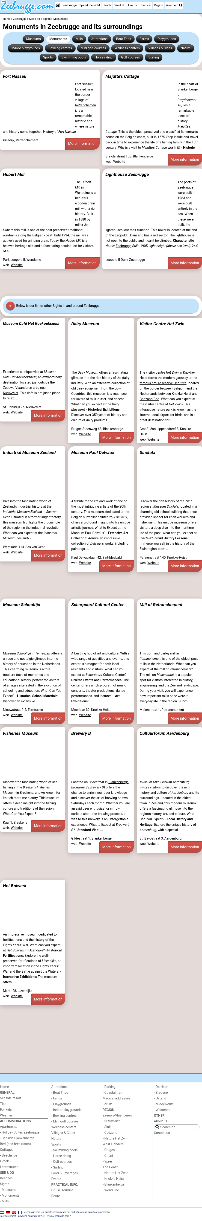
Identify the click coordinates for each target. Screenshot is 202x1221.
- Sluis (107, 1127)
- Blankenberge (114, 1184)
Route (55, 1196)
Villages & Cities (160, 48)
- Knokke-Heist (113, 1179)
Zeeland (176, 685)
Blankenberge (188, 89)
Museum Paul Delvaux (92, 452)
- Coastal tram (113, 1093)
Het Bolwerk (15, 885)
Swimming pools (73, 57)
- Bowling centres (64, 1116)
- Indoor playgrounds (66, 1110)
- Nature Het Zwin (115, 1138)
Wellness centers (127, 48)
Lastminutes (9, 1167)
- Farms (56, 1098)
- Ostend (160, 1098)
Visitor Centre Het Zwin (162, 323)
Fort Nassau (14, 76)
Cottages (6, 1150)
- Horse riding (61, 1156)
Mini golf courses (93, 48)
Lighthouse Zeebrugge (127, 174)
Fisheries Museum (21, 733)
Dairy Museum (85, 323)
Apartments (9, 1127)
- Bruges (109, 1150)
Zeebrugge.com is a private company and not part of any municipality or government (67, 1212)
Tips (3, 1104)
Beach (107, 5)
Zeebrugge (70, 5)
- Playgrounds (61, 1104)
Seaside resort (10, 1098)
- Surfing (57, 1167)
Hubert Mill (13, 174)
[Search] (180, 5)
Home (4, 1087)
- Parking (109, 1087)
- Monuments (10, 1196)
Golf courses (130, 57)
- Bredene (161, 1093)
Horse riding (104, 57)
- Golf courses (61, 1162)
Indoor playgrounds (26, 48)
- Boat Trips (59, 1093)
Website (119, 162)
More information (82, 143)
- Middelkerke (164, 1104)
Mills (79, 39)
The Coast (110, 1167)
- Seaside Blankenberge (17, 1138)
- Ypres (108, 1161)
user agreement (8, 1216)
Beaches (6, 1178)
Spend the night (90, 5)
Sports (48, 57)
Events (132, 5)
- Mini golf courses (65, 1121)
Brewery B (81, 733)
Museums (33, 39)
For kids (6, 1110)
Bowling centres (60, 48)
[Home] (58, 5)
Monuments (58, 39)
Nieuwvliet (10, 393)
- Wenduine (111, 1190)
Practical (145, 5)
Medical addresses (117, 1098)
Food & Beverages (64, 1173)
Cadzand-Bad (149, 399)
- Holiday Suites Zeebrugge (19, 1132)
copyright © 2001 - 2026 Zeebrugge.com (48, 1216)
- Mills (4, 1201)
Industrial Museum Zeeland (29, 452)
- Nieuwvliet (111, 1121)
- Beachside (8, 1155)
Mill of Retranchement (161, 604)
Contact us (162, 1133)
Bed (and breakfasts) (15, 1144)
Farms (144, 39)
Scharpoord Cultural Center (97, 604)
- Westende (162, 1110)
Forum (107, 1104)
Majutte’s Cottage (122, 76)
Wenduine (82, 193)
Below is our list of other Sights (39, 306)
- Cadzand (110, 1133)
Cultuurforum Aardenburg (164, 733)
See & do (119, 5)
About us (160, 1121)
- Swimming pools (64, 1150)
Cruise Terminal (62, 1190)
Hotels (5, 1161)
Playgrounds (166, 39)
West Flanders (113, 1144)
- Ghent (108, 1156)
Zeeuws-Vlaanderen (17, 388)
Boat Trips (123, 39)
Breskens (26, 793)
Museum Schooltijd (21, 604)
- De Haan (161, 1087)
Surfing (154, 57)
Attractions (99, 39)
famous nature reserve (163, 383)
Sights (4, 1184)
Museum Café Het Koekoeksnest (31, 323)
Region (158, 5)
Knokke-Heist (181, 394)
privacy (22, 1216)
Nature (185, 48)
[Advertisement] (101, 282)
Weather (171, 5)
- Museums (8, 1190)
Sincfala (147, 452)
